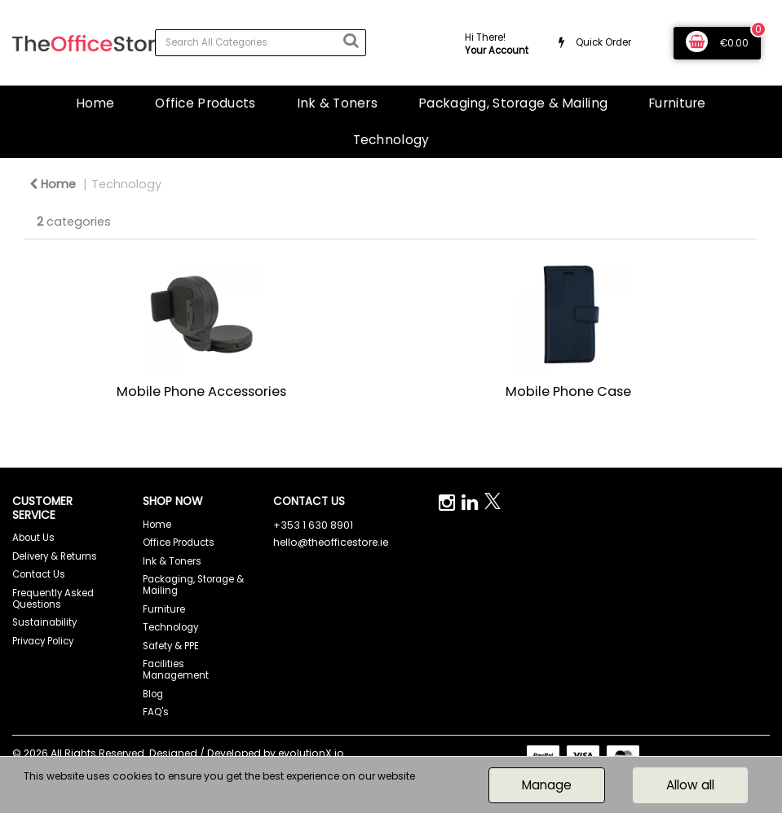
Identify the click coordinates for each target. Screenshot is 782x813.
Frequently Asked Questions (53, 599)
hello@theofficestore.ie (330, 542)
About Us (33, 537)
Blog (153, 694)
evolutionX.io (311, 753)
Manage (547, 784)
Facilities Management (176, 669)
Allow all (690, 784)
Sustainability (44, 622)
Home (95, 103)
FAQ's (156, 712)
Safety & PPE (171, 646)
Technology (391, 139)
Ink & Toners (337, 103)
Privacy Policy (42, 641)
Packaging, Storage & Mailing (512, 103)
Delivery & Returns (54, 556)
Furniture (677, 103)
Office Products (205, 103)
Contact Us (38, 574)
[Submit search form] (350, 41)
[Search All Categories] (261, 42)
